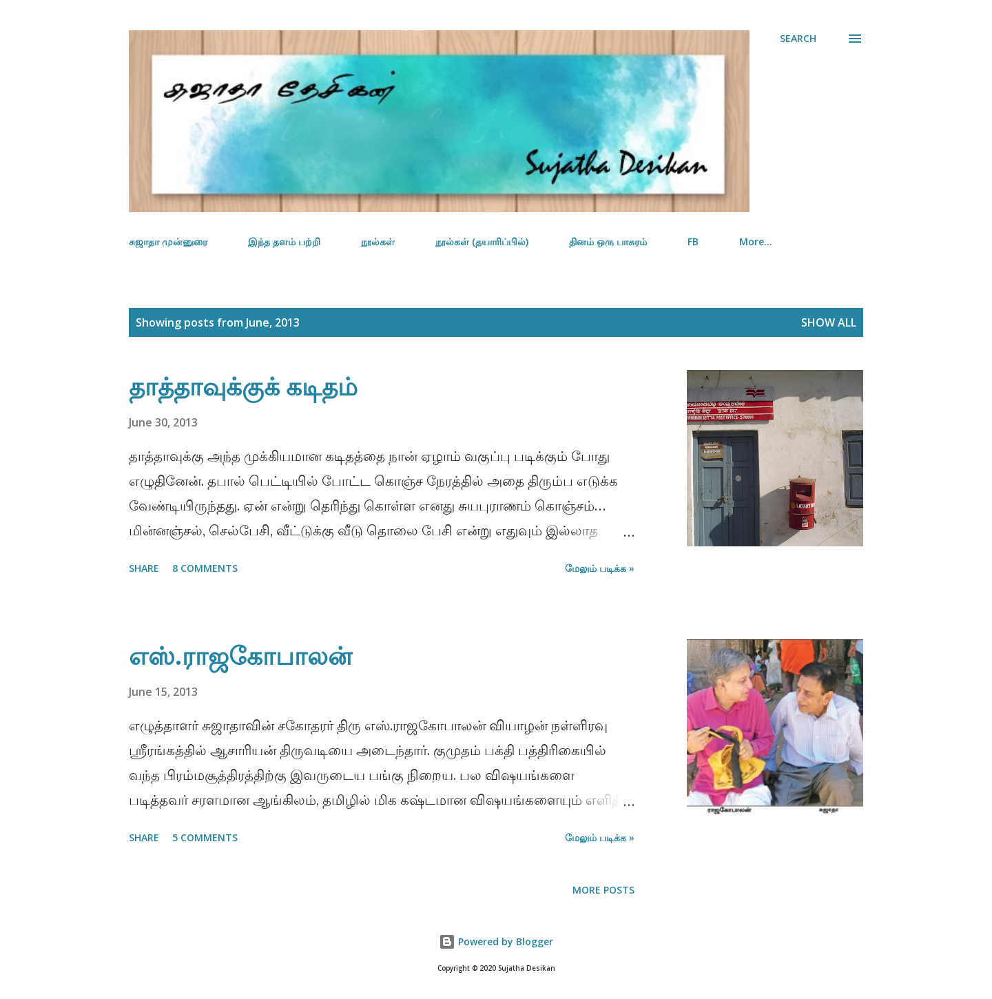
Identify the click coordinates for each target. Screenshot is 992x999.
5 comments (205, 837)
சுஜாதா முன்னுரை (168, 241)
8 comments (205, 568)
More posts (603, 889)
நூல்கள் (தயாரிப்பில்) (481, 241)
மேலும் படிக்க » (599, 568)
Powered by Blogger (496, 941)
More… (755, 241)
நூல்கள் (378, 241)
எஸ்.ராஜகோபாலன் (240, 655)
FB (693, 241)
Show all (828, 322)
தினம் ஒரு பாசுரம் (608, 241)
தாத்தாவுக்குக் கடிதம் (243, 386)
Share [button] (144, 568)
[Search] (798, 38)
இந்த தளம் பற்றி (284, 241)
